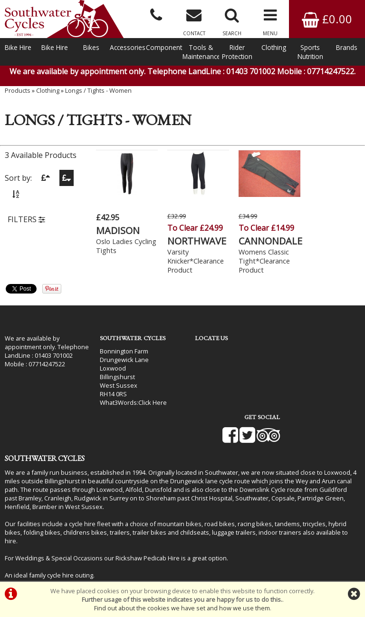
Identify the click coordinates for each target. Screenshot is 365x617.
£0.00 (327, 19)
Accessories (127, 47)
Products (17, 92)
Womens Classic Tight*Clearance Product (258, 260)
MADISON (118, 230)
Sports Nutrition (310, 52)
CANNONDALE (265, 241)
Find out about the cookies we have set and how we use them (182, 608)
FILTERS (26, 222)
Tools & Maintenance (200, 52)
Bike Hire (18, 47)
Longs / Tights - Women (98, 92)
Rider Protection (237, 52)
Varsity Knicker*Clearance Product (192, 260)
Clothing (273, 47)
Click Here (148, 402)
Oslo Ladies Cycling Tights (118, 246)
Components (164, 47)
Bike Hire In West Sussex (40, 555)
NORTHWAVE (193, 241)
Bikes (91, 47)
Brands (346, 47)
